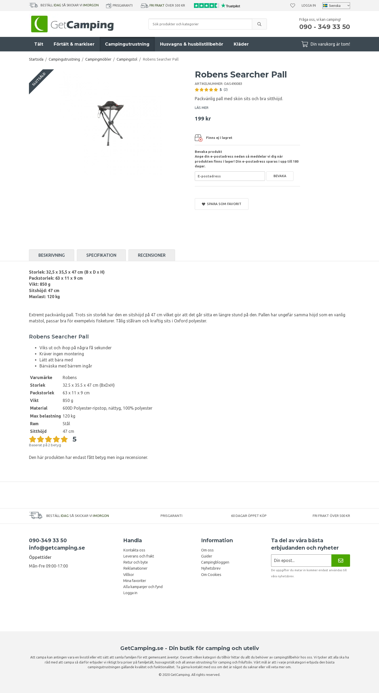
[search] (259, 24)
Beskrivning (51, 255)
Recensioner (152, 255)
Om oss (207, 550)
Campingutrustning (127, 44)
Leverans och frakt (138, 556)
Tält (38, 44)
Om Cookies (211, 575)
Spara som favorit (221, 204)
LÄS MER (201, 107)
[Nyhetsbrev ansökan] (301, 560)
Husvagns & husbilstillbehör (191, 44)
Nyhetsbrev (211, 568)
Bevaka (279, 176)
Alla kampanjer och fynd (143, 587)
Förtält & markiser (74, 44)
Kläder (241, 44)
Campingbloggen (215, 562)
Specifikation (101, 255)
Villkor (128, 575)
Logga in (309, 5)
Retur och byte (135, 562)
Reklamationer (135, 568)
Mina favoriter (134, 581)
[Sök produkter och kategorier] (200, 24)
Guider (206, 556)
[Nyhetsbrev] (340, 560)
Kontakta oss (134, 550)
